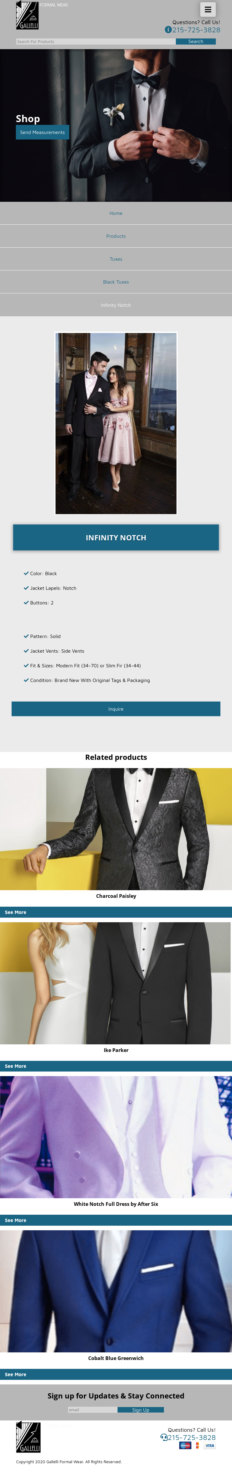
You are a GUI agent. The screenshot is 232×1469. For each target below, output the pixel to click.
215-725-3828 (192, 29)
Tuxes (116, 259)
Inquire (115, 709)
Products (116, 236)
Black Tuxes (116, 282)
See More (15, 912)
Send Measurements (42, 132)
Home (116, 213)
